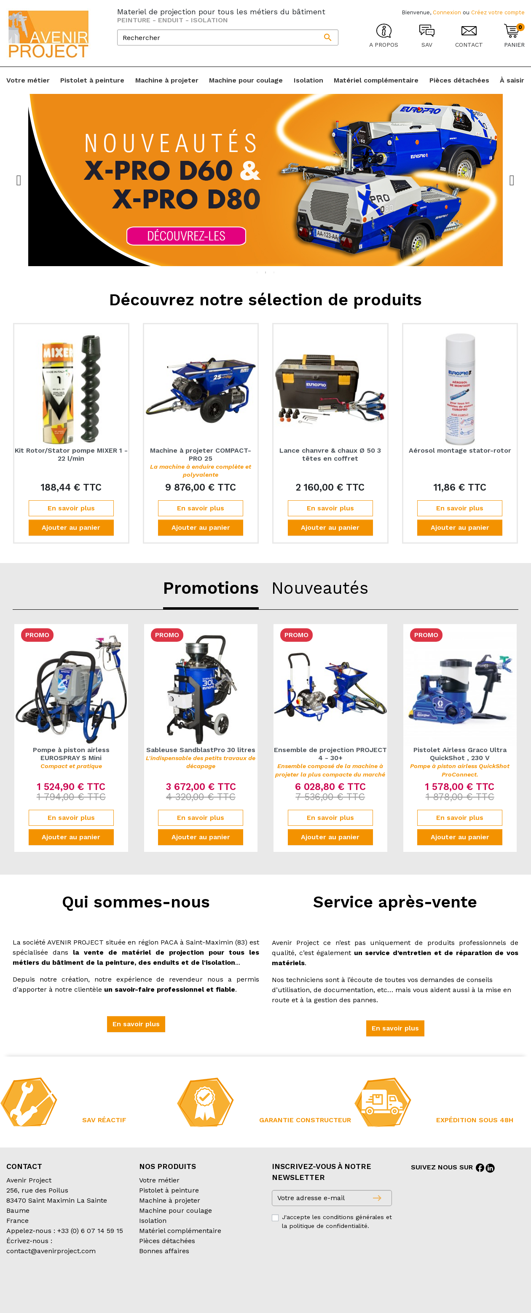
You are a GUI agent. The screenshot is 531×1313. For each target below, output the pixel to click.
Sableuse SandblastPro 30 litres (200, 757)
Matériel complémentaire (180, 1231)
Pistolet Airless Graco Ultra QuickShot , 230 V (460, 762)
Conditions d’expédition (147, 1285)
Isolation (152, 1221)
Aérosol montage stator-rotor (460, 450)
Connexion (447, 12)
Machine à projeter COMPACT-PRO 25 (200, 462)
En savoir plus (71, 508)
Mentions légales (218, 1285)
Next (512, 180)
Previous (19, 180)
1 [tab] (257, 272)
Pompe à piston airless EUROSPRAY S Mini (71, 757)
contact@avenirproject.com (51, 1251)
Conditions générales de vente (55, 1285)
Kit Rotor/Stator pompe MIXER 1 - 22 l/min (71, 454)
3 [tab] (274, 272)
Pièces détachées (167, 1241)
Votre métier (159, 1180)
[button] (136, 1024)
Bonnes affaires (164, 1251)
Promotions (211, 588)
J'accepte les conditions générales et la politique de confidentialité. (337, 1222)
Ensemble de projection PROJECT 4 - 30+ (330, 762)
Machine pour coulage (175, 1210)
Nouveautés (319, 588)
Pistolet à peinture (169, 1190)
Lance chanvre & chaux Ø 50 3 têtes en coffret (330, 454)
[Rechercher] (227, 37)
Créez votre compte (498, 12)
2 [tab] (265, 272)
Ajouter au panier (71, 527)
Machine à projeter (169, 1200)
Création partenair (40, 1295)
